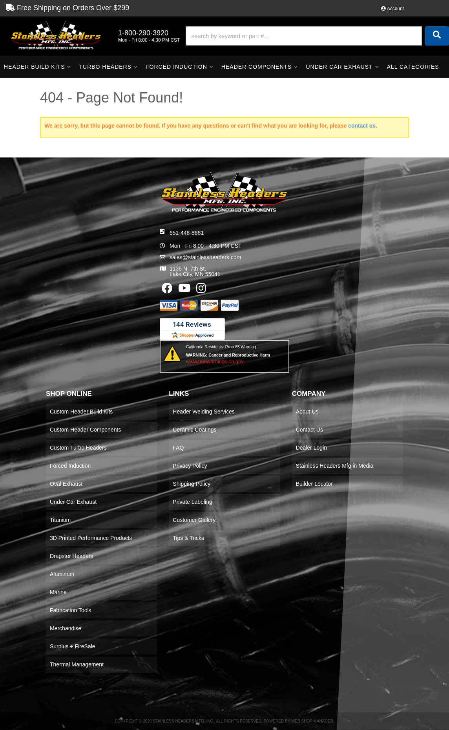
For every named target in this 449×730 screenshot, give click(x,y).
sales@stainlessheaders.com (205, 257)
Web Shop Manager (312, 721)
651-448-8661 (187, 233)
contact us (362, 126)
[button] (317, 36)
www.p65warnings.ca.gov (215, 361)
